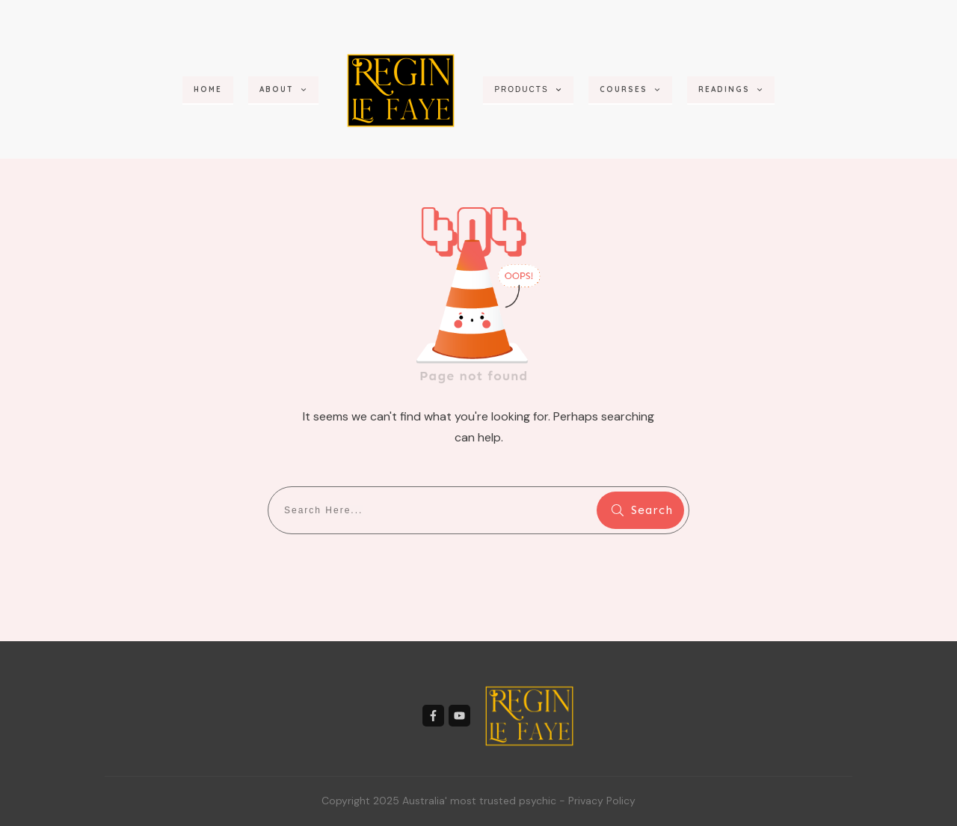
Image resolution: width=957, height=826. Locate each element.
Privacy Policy (602, 800)
